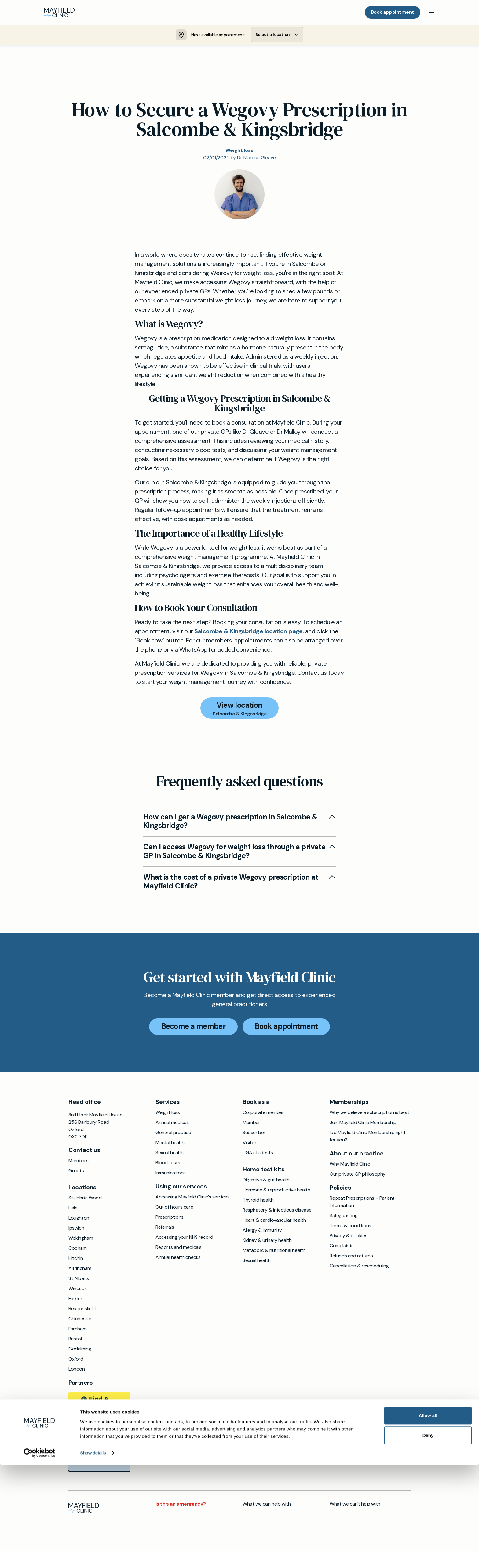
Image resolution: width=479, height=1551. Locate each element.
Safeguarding (343, 1216)
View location (239, 705)
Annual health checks (178, 1258)
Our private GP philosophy (358, 1175)
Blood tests (167, 1163)
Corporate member (263, 1113)
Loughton (78, 1219)
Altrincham (79, 1269)
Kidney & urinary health (267, 1241)
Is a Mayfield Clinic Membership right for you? (367, 1137)
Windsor (77, 1289)
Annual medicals (172, 1123)
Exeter (75, 1299)
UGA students (258, 1153)
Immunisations (170, 1173)
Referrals (164, 1228)
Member (251, 1123)
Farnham (77, 1329)
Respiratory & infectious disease (277, 1211)
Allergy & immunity (262, 1231)
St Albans (78, 1279)
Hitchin (75, 1259)
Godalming (79, 1350)
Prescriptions (169, 1218)
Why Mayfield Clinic (350, 1165)
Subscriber (254, 1133)
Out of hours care (174, 1208)
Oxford (75, 1360)
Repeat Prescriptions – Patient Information (362, 1202)
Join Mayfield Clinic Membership (363, 1123)
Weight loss (167, 1113)
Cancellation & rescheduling (359, 1267)
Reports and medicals (178, 1248)
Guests (76, 1171)
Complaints (342, 1246)
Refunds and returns (351, 1256)
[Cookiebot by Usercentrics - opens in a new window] (39, 1539)
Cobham (77, 1249)
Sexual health (169, 1153)
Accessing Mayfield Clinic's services (192, 1198)
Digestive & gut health (266, 1180)
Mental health (170, 1143)
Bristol (75, 1339)
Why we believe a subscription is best (369, 1113)
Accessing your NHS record (184, 1238)
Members (78, 1161)
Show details (93, 1539)
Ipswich (76, 1229)
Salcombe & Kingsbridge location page (248, 632)
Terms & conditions (350, 1226)
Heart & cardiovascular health (274, 1221)
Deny (428, 1521)
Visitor (249, 1143)
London (76, 1370)
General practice (173, 1133)
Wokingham (80, 1239)
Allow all (428, 1501)
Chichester (80, 1319)
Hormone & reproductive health (276, 1191)
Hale (72, 1209)
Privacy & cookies (348, 1236)
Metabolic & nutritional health (274, 1251)
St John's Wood (84, 1198)
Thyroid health (258, 1201)
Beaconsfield (81, 1309)
